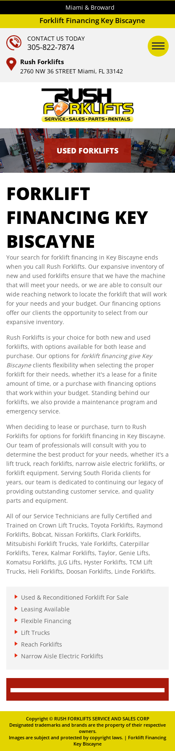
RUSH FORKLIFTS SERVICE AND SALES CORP (101, 718)
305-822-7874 (50, 47)
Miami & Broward (90, 7)
